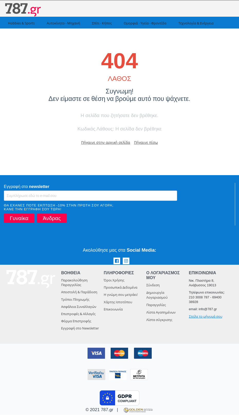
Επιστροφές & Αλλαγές (78, 315)
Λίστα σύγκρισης (159, 320)
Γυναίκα (19, 219)
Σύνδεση (153, 286)
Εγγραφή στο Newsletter (80, 329)
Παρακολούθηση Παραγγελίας (74, 283)
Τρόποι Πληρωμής (75, 300)
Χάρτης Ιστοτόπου (118, 303)
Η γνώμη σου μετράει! (121, 295)
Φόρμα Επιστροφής (76, 322)
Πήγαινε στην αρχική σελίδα (103, 143)
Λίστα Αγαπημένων (161, 313)
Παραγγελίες (156, 306)
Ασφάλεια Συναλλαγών (78, 307)
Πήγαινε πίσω (150, 143)
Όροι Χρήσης (114, 281)
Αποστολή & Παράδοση (79, 293)
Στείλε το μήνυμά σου (205, 317)
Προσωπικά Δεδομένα (120, 288)
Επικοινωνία (113, 310)
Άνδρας (52, 219)
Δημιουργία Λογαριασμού (157, 296)
